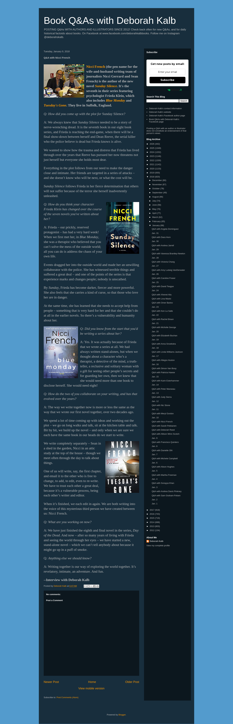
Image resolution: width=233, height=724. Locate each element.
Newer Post (51, 682)
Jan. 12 (155, 401)
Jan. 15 (155, 376)
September (157, 192)
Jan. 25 (155, 282)
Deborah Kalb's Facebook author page (167, 115)
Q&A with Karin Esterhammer (165, 380)
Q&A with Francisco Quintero (165, 442)
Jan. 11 (155, 409)
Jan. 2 (154, 499)
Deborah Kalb (156, 541)
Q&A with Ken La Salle (162, 311)
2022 (152, 160)
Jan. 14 (155, 385)
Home (92, 682)
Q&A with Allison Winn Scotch (165, 434)
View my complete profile (158, 545)
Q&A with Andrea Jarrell (163, 245)
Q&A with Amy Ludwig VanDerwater (168, 270)
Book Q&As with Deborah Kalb (110, 20)
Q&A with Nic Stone (161, 405)
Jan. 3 (154, 487)
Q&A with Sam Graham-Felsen (166, 495)
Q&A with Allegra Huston (163, 360)
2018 (152, 177)
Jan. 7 (154, 454)
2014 (152, 522)
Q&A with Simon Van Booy (164, 368)
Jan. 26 (155, 274)
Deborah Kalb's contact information (165, 108)
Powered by (167, 89)
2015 (152, 518)
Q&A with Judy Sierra (162, 397)
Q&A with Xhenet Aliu (162, 294)
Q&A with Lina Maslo (161, 298)
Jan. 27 (155, 266)
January (156, 225)
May (154, 209)
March (155, 217)
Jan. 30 (155, 241)
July (154, 201)
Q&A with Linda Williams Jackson (167, 352)
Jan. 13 (155, 393)
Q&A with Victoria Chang (163, 262)
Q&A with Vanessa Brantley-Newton (168, 253)
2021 (152, 164)
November (157, 184)
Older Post (132, 682)
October (156, 188)
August (155, 197)
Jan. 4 (154, 479)
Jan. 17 (155, 356)
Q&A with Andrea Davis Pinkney (166, 491)
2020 (152, 168)
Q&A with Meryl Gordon (163, 413)
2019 (152, 172)
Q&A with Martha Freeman (164, 475)
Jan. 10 (155, 417)
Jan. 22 (155, 315)
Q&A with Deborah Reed (163, 430)
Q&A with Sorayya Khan (163, 483)
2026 (152, 144)
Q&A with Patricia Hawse (163, 372)
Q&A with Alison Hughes (163, 467)
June (154, 205)
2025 (152, 148)
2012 (152, 530)
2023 (152, 156)
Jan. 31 (155, 233)
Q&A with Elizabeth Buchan (164, 335)
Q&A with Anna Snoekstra (164, 344)
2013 (152, 526)
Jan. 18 (155, 348)
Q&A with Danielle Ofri (162, 450)
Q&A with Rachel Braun (163, 319)
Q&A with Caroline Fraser (163, 278)
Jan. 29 (155, 249)
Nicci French (95, 67)
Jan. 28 (155, 258)
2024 (152, 152)
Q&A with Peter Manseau (163, 389)
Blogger (122, 714)
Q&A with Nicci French (162, 421)
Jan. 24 (155, 290)
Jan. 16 (155, 364)
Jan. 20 (155, 331)
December (157, 180)
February (156, 221)
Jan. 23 (155, 307)
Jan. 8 (154, 446)
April (154, 213)
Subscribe (167, 80)
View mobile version (91, 688)
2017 (152, 510)
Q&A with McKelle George (164, 327)
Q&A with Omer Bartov (162, 303)
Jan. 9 (154, 438)
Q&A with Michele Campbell (165, 458)
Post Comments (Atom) (67, 697)
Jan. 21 (155, 323)
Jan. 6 (154, 462)
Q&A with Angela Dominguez (165, 229)
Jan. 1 (154, 503)
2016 (152, 514)
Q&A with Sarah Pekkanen (164, 426)
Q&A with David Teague (163, 286)
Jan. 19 (155, 339)
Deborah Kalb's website (160, 112)
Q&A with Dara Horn (161, 237)
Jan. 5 (154, 471)
